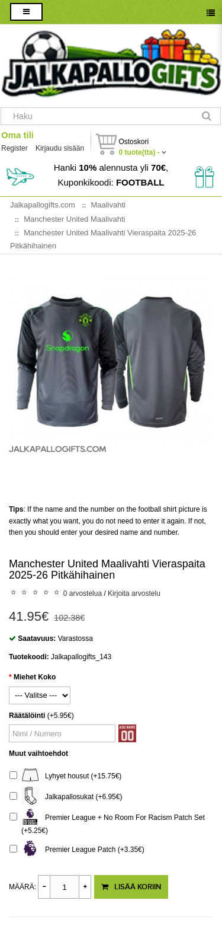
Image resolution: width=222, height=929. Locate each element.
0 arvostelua (82, 593)
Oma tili (17, 135)
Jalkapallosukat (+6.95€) (65, 797)
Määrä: (22, 887)
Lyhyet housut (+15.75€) (65, 776)
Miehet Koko (35, 677)
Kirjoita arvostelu (134, 593)
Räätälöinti (27, 715)
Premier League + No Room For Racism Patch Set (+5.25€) (107, 822)
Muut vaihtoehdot (38, 753)
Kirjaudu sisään (60, 148)
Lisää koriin (131, 887)
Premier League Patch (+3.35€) (76, 849)
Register (14, 148)
